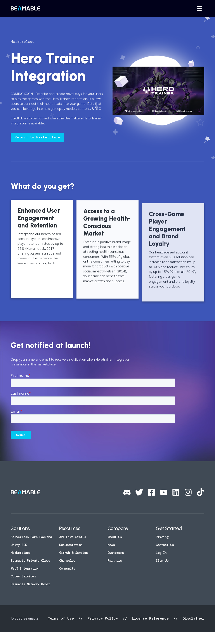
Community (67, 568)
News (111, 545)
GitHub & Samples (73, 553)
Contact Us (165, 545)
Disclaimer (192, 618)
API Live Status (72, 537)
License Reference (150, 618)
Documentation (70, 545)
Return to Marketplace (37, 137)
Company (118, 528)
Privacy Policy (102, 618)
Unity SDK (19, 545)
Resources (69, 528)
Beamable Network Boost (30, 584)
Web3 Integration (25, 568)
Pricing (162, 537)
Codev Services (23, 576)
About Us (115, 537)
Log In (161, 553)
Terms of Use (62, 618)
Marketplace (20, 553)
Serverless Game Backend (31, 537)
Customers (116, 553)
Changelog (67, 560)
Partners (115, 560)
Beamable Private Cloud (30, 560)
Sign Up (162, 560)
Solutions (20, 528)
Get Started (169, 528)
